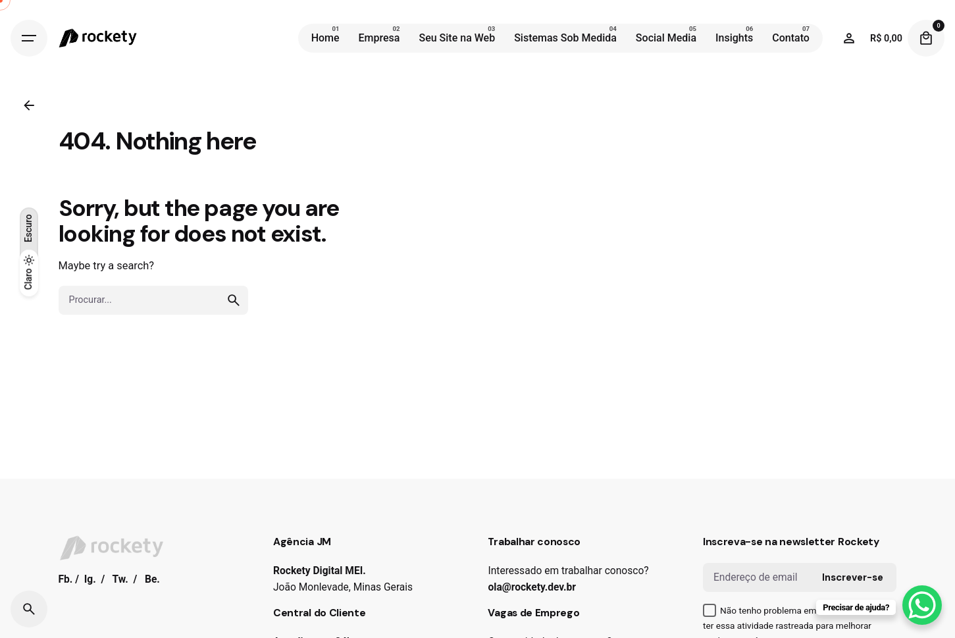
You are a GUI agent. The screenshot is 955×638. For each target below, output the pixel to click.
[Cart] (926, 38)
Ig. (90, 579)
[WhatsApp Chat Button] (922, 605)
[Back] (29, 105)
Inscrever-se (852, 577)
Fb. (66, 579)
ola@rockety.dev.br (532, 587)
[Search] (29, 609)
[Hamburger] (29, 38)
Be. (152, 579)
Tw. (120, 579)
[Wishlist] (849, 38)
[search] (233, 300)
